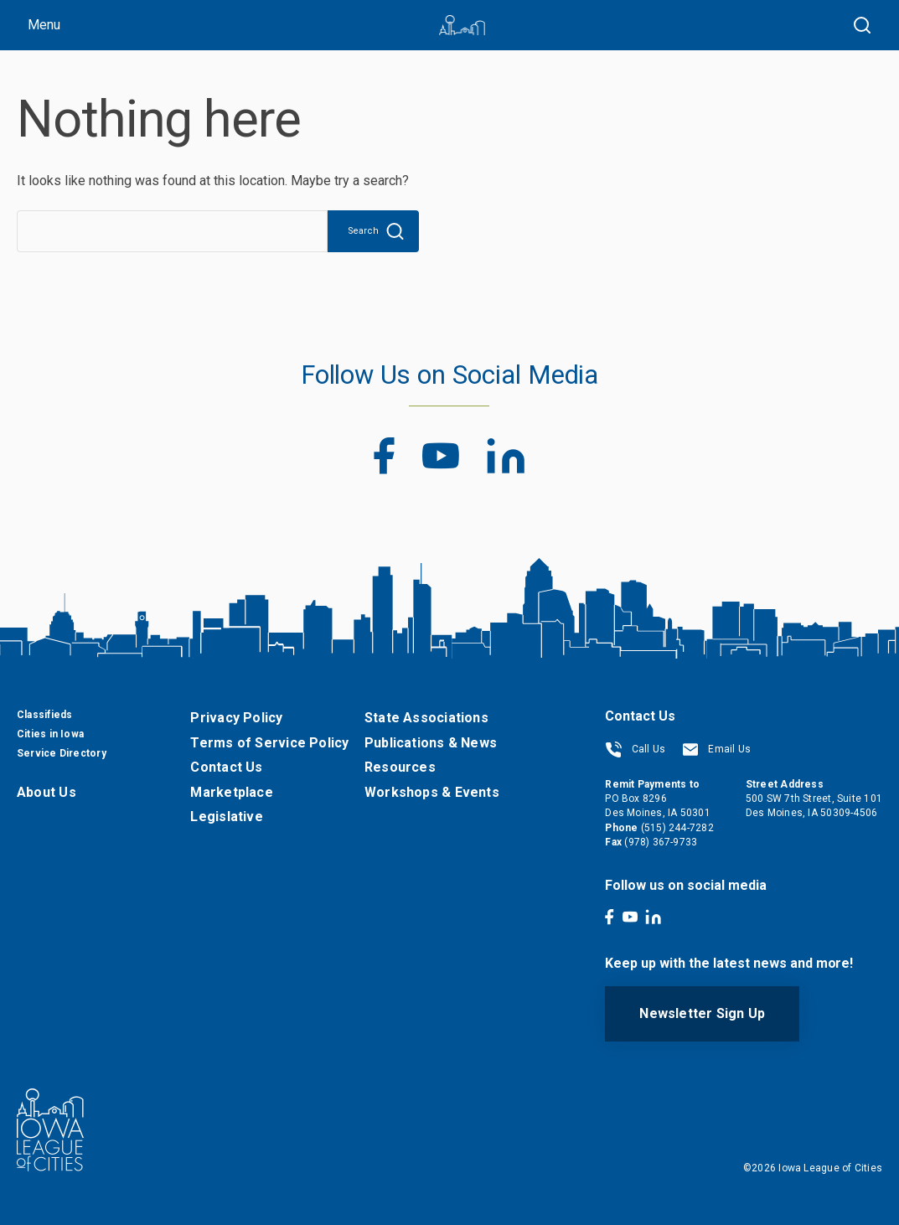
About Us (46, 792)
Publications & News (430, 743)
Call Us (635, 749)
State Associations (426, 718)
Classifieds (44, 715)
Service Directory (61, 753)
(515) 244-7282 (677, 828)
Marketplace (231, 792)
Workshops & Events (431, 792)
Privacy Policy (236, 718)
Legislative (226, 816)
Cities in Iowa (50, 734)
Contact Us (226, 767)
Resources (400, 767)
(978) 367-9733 (660, 842)
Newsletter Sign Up (702, 1013)
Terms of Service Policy (269, 743)
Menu (44, 25)
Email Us (716, 749)
